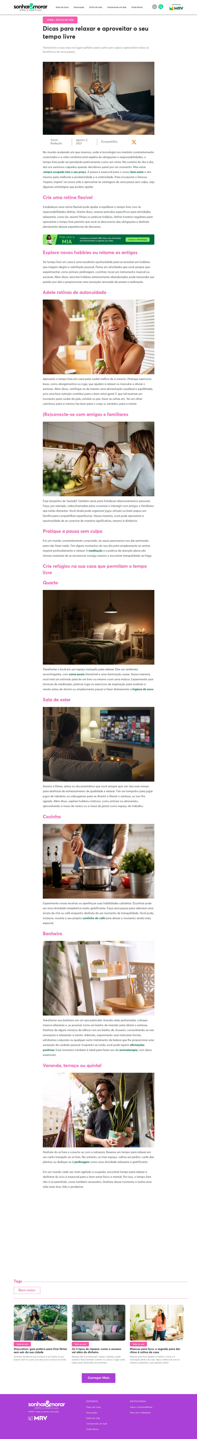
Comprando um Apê (116, 7)
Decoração (79, 7)
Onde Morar (137, 7)
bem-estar (137, 172)
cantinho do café (94, 918)
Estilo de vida (95, 7)
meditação (95, 550)
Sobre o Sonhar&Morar (141, 1407)
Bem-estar (26, 1290)
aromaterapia (128, 1050)
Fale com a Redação (140, 1413)
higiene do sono (143, 689)
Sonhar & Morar (30, 5)
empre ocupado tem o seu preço (65, 172)
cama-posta (77, 674)
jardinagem (81, 1162)
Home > (51, 20)
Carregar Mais (98, 1378)
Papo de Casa (62, 7)
